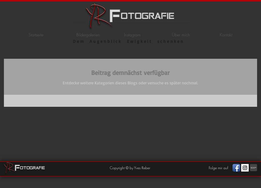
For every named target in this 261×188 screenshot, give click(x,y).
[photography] (253, 168)
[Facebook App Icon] (236, 168)
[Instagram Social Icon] (245, 168)
